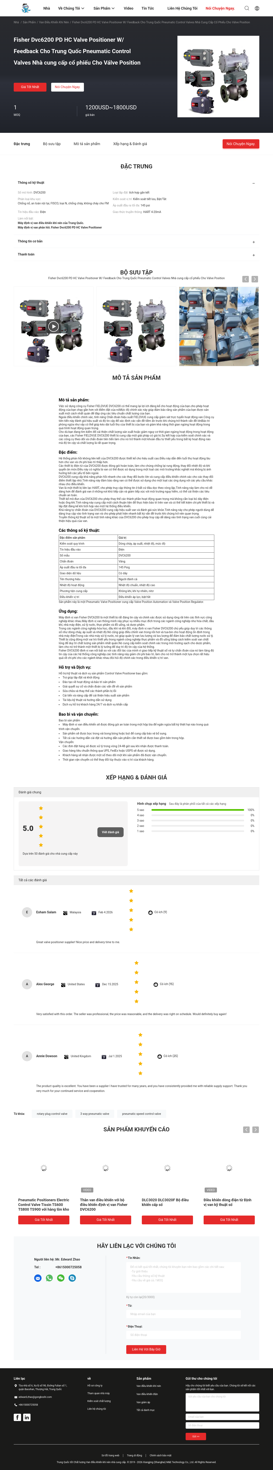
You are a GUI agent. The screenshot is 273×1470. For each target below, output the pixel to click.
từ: (130, 1305)
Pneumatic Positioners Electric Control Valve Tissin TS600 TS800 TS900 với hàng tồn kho (43, 1204)
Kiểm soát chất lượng (99, 1401)
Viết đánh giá (110, 832)
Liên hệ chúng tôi (96, 1408)
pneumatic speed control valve (141, 1113)
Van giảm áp (143, 1402)
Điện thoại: (135, 1326)
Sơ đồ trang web (110, 1455)
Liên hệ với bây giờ (146, 1349)
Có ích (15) (167, 984)
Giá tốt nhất (30, 87)
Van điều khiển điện (147, 1394)
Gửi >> (195, 1436)
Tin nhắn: (134, 1258)
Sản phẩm (29, 22)
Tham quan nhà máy (98, 1393)
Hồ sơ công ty (94, 1385)
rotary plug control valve (52, 1113)
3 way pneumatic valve (94, 1113)
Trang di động (134, 1455)
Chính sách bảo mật (160, 1455)
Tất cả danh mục (145, 1410)
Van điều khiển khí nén (54, 22)
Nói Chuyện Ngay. (67, 87)
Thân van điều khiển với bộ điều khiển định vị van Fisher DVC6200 (103, 1204)
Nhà (16, 22)
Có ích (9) (161, 912)
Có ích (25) (171, 1056)
